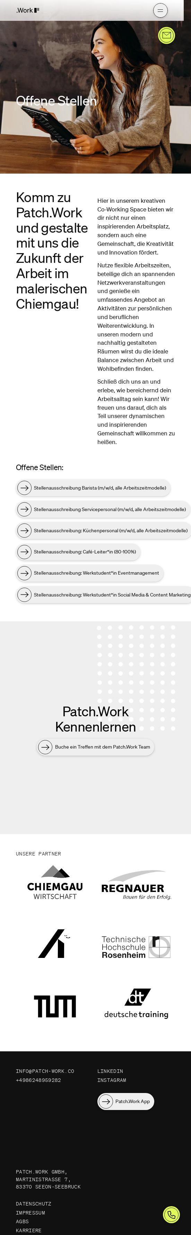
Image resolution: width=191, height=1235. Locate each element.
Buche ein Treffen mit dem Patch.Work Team (102, 748)
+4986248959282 (38, 1080)
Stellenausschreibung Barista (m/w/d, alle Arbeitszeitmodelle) (100, 489)
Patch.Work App (132, 1101)
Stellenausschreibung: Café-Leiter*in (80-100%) (85, 553)
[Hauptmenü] (143, 10)
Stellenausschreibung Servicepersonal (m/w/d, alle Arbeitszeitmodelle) (110, 510)
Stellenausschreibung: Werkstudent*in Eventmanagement (96, 574)
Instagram (112, 1080)
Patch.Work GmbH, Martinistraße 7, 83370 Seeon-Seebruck (48, 1179)
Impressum (30, 1213)
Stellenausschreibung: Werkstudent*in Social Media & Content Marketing (112, 596)
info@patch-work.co (45, 1071)
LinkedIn (110, 1071)
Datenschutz (34, 1204)
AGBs (22, 1221)
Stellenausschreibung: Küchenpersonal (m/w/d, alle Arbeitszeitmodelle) (111, 532)
